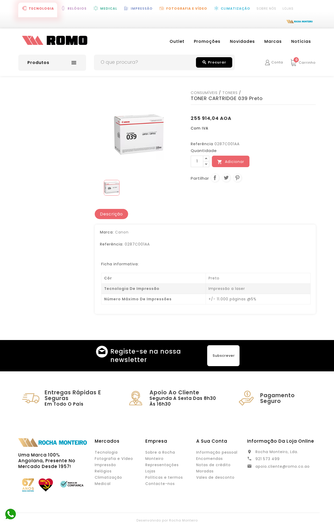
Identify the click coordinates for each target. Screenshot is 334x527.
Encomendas (209, 458)
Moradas (205, 471)
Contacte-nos (160, 483)
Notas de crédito (213, 464)
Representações (162, 464)
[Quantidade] (197, 161)
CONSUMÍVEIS (204, 92)
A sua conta (211, 441)
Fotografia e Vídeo (186, 8)
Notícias (301, 41)
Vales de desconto (215, 477)
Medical (108, 8)
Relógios (77, 8)
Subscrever (224, 355)
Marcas (273, 41)
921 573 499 (267, 458)
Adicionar (230, 162)
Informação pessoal (216, 452)
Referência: (111, 244)
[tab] (111, 214)
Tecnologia (41, 8)
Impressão (142, 8)
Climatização (235, 8)
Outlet (177, 41)
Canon (122, 232)
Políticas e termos (164, 477)
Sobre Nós (266, 8)
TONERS (230, 92)
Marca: (107, 232)
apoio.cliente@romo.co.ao (282, 466)
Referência (202, 144)
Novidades (242, 41)
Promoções (207, 41)
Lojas (288, 8)
